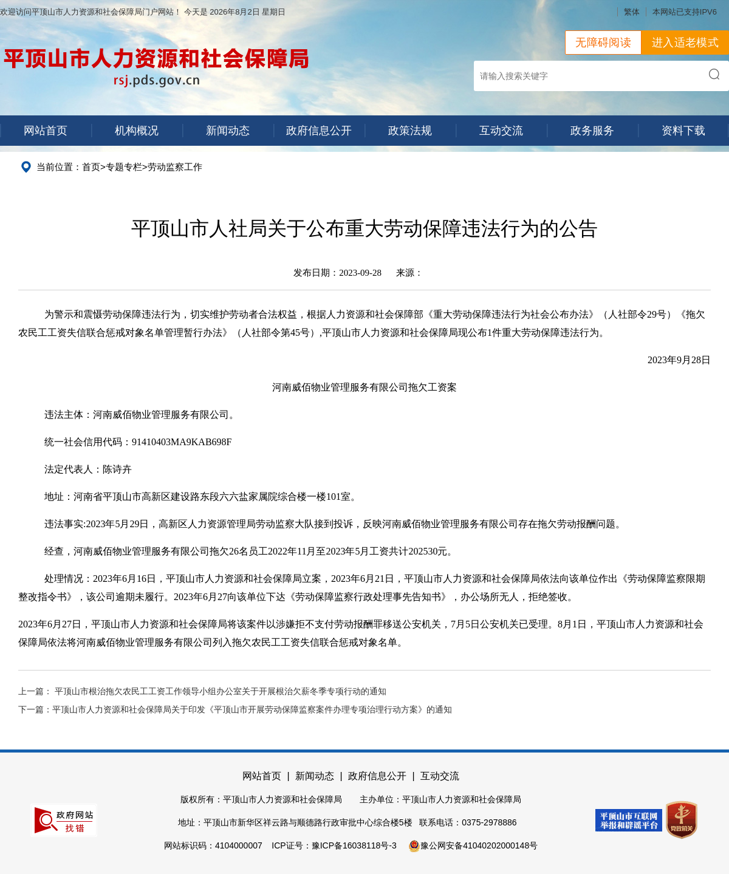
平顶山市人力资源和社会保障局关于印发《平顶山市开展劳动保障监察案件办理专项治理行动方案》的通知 (252, 709)
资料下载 (683, 131)
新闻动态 (228, 131)
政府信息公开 (319, 131)
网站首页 (45, 131)
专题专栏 (124, 167)
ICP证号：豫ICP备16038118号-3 (334, 845)
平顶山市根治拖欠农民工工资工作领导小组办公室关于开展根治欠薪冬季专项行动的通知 (220, 691)
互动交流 (501, 131)
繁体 (632, 11)
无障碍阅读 (603, 42)
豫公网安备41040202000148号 (473, 845)
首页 (91, 167)
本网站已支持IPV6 (684, 11)
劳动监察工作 (175, 167)
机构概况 (137, 131)
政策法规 (410, 131)
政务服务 (592, 131)
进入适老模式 (685, 42)
